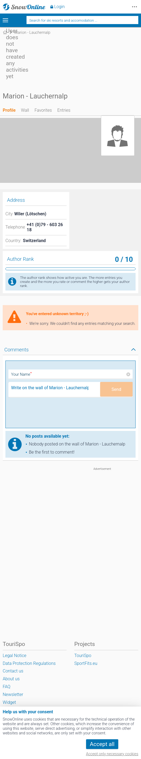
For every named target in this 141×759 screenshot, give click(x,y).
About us (11, 678)
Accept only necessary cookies (112, 754)
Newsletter (13, 694)
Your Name (21, 374)
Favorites (43, 110)
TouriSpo (82, 655)
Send (116, 389)
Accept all (102, 744)
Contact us (13, 671)
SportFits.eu (85, 663)
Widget (9, 702)
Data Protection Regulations (29, 663)
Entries (63, 110)
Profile (9, 110)
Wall (25, 110)
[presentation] (49, 414)
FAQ (6, 686)
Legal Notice (14, 655)
